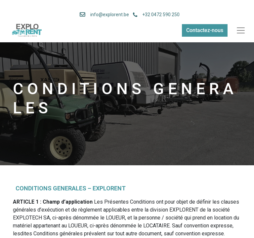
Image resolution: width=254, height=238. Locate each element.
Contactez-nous (204, 30)
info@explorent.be (107, 14)
